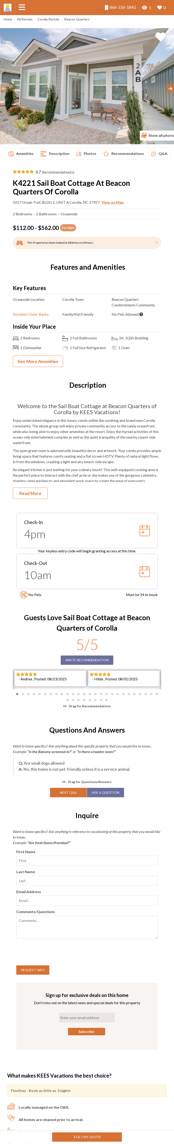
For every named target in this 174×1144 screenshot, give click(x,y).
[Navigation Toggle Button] (22, 7)
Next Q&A (68, 736)
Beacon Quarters (77, 19)
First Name (25, 795)
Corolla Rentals (48, 19)
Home (7, 19)
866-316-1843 (120, 7)
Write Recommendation (87, 660)
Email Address (28, 835)
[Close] (156, 242)
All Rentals (25, 19)
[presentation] (51, 896)
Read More (30, 493)
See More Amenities (38, 361)
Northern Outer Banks (31, 314)
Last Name (25, 815)
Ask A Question (105, 736)
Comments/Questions (35, 855)
